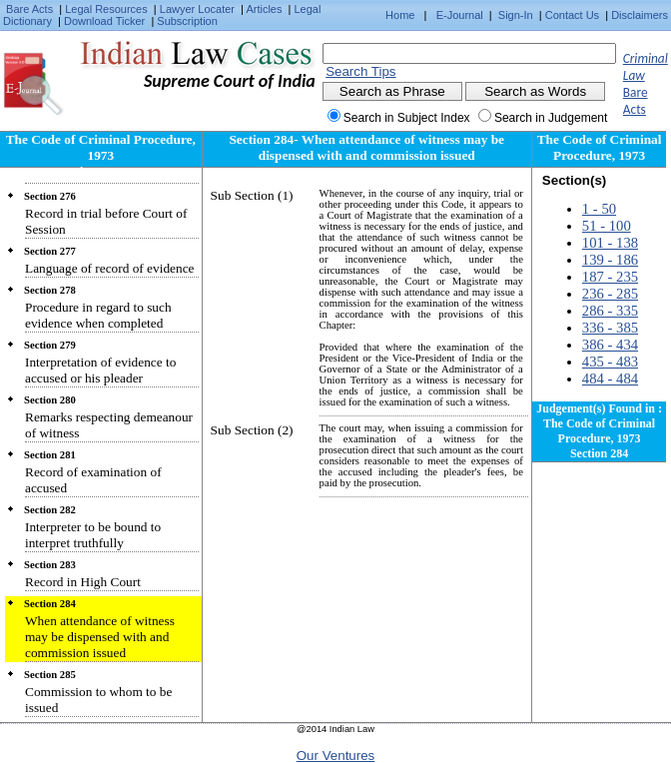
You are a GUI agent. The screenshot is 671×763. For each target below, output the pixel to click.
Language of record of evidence (109, 268)
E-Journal (459, 15)
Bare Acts (29, 9)
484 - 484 (610, 378)
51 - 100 (606, 226)
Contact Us (572, 15)
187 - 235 (610, 277)
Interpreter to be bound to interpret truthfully (93, 534)
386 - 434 (610, 345)
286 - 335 (610, 311)
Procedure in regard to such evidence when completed (98, 315)
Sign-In (515, 15)
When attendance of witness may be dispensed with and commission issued (100, 636)
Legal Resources (106, 9)
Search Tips (360, 71)
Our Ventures (336, 755)
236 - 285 (610, 294)
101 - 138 (610, 243)
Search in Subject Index (406, 118)
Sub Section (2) (252, 429)
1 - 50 (599, 209)
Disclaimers (639, 15)
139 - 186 (610, 260)
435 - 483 (610, 362)
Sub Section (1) (252, 195)
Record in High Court (83, 581)
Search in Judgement (550, 118)
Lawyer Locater (197, 9)
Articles (264, 9)
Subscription (187, 21)
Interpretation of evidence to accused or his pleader (100, 370)
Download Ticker (104, 21)
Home (399, 15)
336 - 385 (610, 328)
